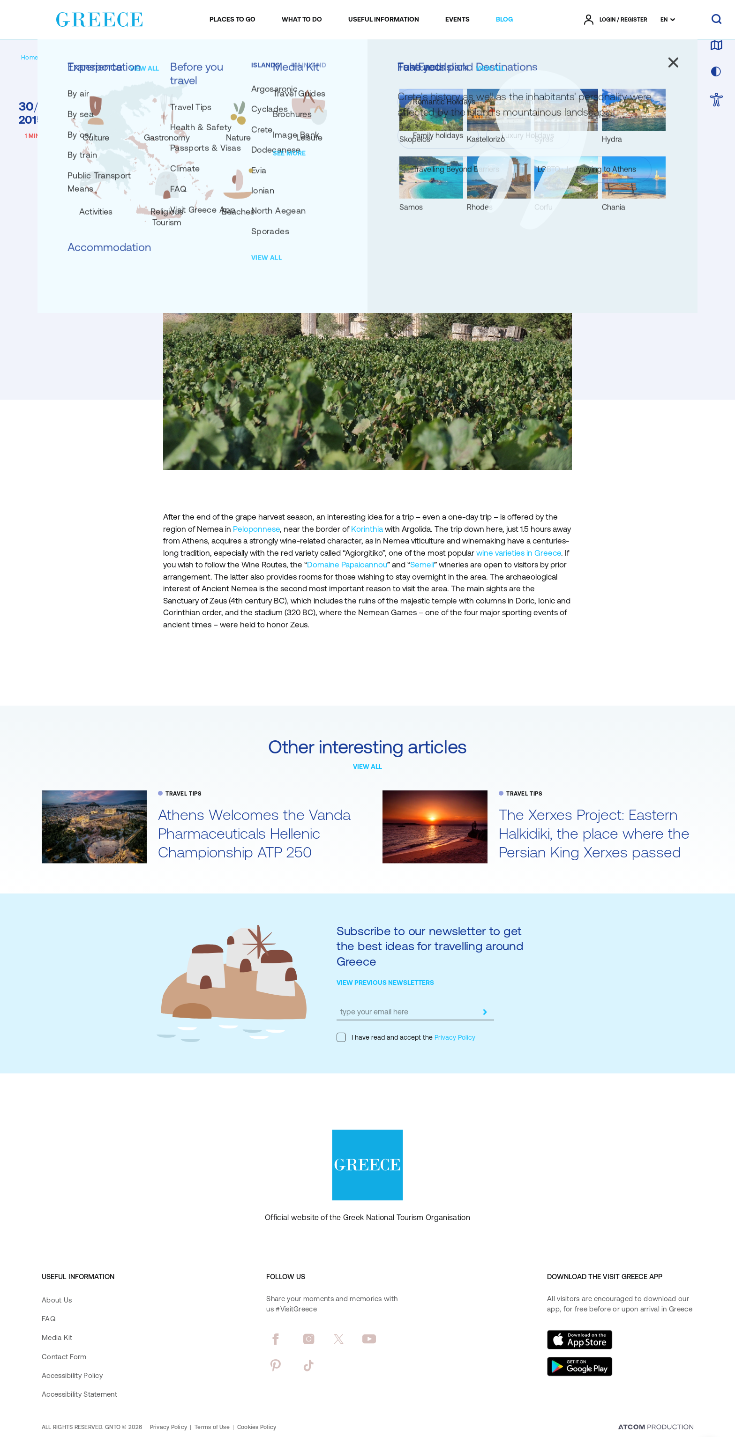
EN (664, 19)
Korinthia (368, 529)
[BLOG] (504, 20)
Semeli (422, 564)
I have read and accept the (406, 1037)
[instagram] (309, 1339)
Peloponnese (256, 529)
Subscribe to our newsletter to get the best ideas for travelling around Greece (430, 946)
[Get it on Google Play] (580, 1367)
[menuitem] (232, 20)
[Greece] (99, 17)
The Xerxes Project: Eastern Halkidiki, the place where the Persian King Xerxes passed (594, 833)
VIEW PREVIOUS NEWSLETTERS (385, 982)
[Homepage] (36, 57)
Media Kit (57, 1337)
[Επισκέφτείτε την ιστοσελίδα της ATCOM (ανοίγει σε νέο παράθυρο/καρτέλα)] (655, 1428)
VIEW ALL (367, 766)
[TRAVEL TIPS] (99, 57)
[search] (716, 19)
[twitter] (339, 1339)
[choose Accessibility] (716, 100)
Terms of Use (212, 1427)
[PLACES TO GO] (232, 20)
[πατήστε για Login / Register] (615, 20)
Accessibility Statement (79, 1394)
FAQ (48, 1319)
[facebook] (275, 1339)
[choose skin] (716, 72)
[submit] (484, 1012)
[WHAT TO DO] (302, 20)
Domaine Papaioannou (347, 564)
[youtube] (369, 1339)
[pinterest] (275, 1365)
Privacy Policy (454, 1037)
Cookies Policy (256, 1427)
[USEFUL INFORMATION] (384, 20)
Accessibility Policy (72, 1375)
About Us (57, 1300)
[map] (716, 46)
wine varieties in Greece (518, 553)
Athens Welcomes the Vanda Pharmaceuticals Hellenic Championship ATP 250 (254, 833)
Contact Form (64, 1357)
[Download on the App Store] (580, 1339)
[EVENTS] (457, 20)
